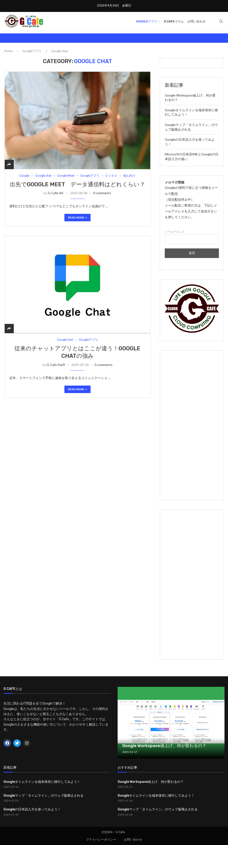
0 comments (102, 193)
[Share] (9, 164)
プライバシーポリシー (101, 839)
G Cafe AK (55, 193)
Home (8, 51)
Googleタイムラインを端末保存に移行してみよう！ (42, 782)
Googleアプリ (146, 21)
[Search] (221, 21)
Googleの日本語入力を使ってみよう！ (32, 809)
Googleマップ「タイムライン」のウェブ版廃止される (44, 796)
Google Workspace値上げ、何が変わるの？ (164, 745)
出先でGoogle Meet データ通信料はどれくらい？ (77, 184)
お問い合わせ (196, 21)
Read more (77, 217)
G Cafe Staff (56, 365)
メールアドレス (192, 237)
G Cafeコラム (174, 21)
